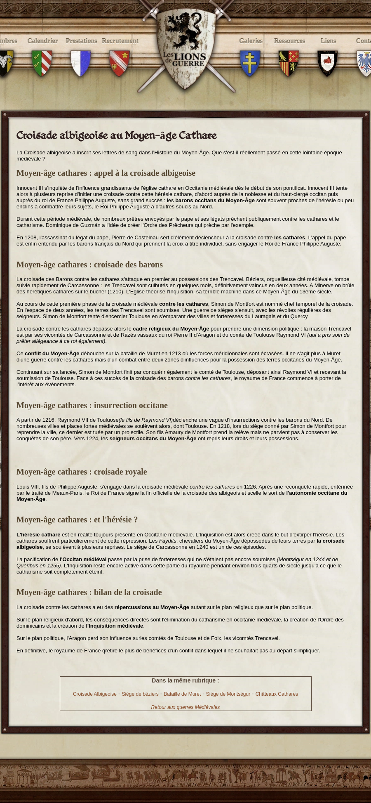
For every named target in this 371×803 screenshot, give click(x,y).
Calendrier (42, 50)
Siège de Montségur (228, 694)
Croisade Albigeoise (95, 694)
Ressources (289, 50)
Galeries (250, 50)
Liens (328, 50)
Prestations (81, 50)
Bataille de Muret (182, 694)
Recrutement (120, 50)
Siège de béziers (140, 694)
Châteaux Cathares (277, 694)
